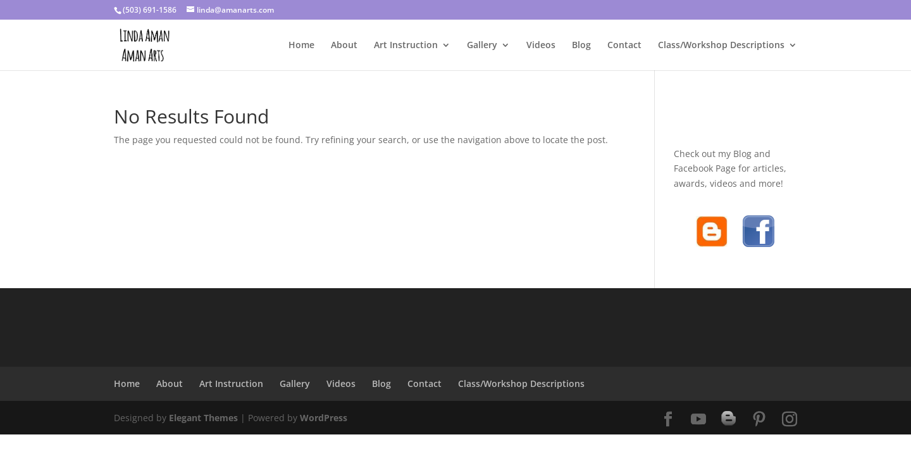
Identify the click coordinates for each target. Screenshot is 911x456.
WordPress (323, 418)
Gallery (482, 46)
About (344, 46)
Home (301, 46)
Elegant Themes (203, 418)
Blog (581, 46)
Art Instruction (406, 46)
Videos (540, 46)
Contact (624, 46)
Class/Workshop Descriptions (721, 46)
